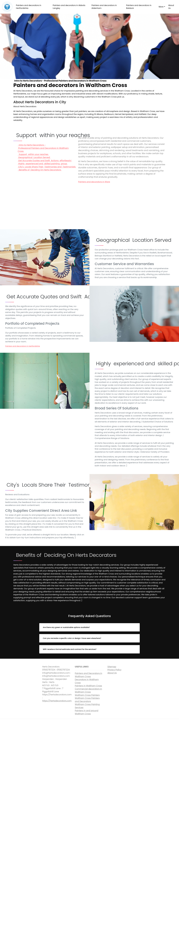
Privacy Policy (114, 669)
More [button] (161, 6)
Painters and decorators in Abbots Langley (69, 6)
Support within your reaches (33, 154)
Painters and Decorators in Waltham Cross (88, 675)
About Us (171, 6)
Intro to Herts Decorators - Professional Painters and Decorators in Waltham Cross (43, 148)
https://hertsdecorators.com (57, 700)
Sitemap (111, 666)
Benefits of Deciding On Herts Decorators (40, 169)
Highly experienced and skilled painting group (43, 163)
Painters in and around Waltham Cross (86, 712)
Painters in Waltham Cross (88, 685)
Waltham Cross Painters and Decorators (87, 700)
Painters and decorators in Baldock (138, 6)
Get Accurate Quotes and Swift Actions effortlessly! (45, 160)
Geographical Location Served (34, 157)
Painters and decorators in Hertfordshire (28, 6)
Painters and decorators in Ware (94, 181)
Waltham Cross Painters (87, 695)
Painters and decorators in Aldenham (104, 6)
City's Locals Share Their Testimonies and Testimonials (47, 166)
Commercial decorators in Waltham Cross (88, 690)
